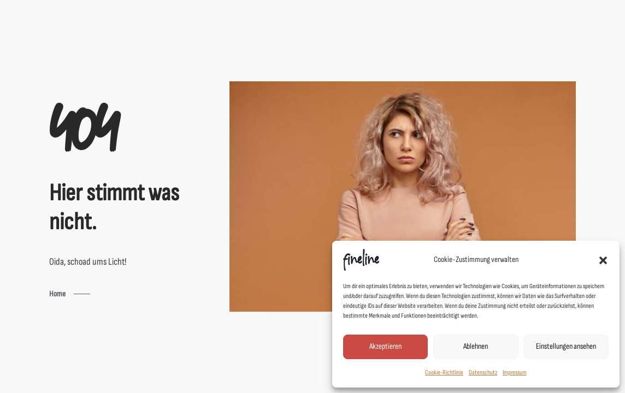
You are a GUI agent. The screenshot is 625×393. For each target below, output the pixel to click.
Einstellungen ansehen (566, 346)
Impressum (515, 372)
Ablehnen (475, 346)
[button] (603, 259)
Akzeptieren (385, 346)
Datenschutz (483, 372)
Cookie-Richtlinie (444, 372)
